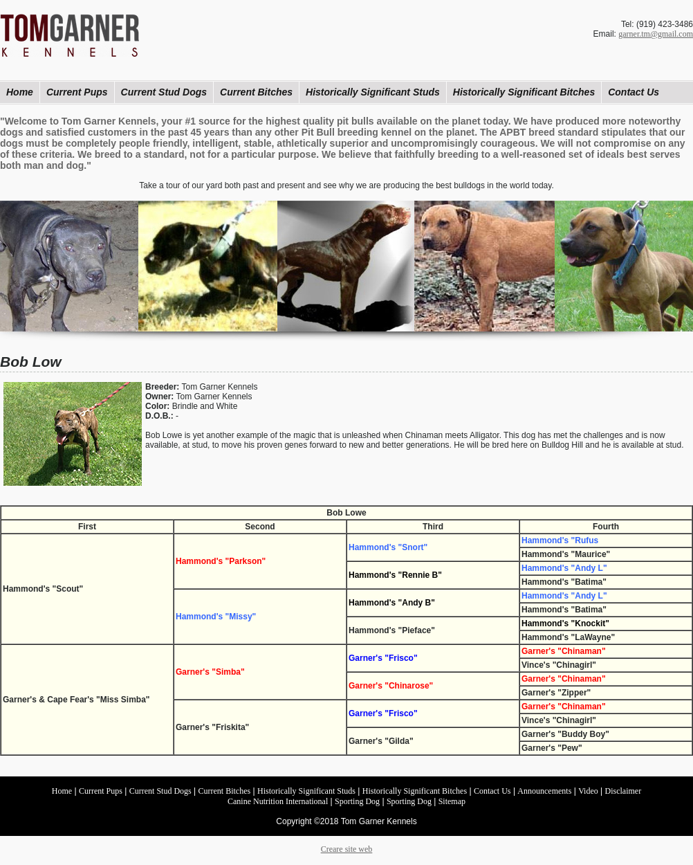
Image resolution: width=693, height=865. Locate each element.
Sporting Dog (357, 801)
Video (588, 791)
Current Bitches (256, 92)
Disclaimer (623, 791)
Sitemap (451, 801)
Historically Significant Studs (373, 92)
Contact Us (633, 92)
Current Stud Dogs (164, 92)
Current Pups (77, 92)
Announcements (544, 791)
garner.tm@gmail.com (655, 34)
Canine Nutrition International (278, 801)
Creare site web (347, 849)
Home (19, 92)
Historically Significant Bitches (524, 92)
